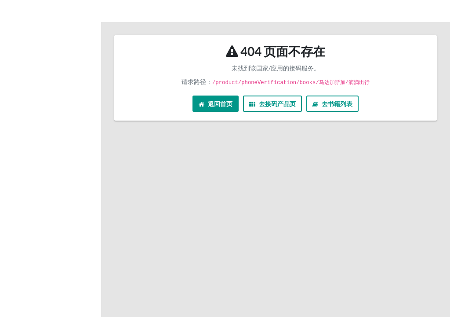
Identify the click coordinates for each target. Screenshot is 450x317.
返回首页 (215, 103)
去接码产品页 (272, 103)
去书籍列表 (332, 103)
